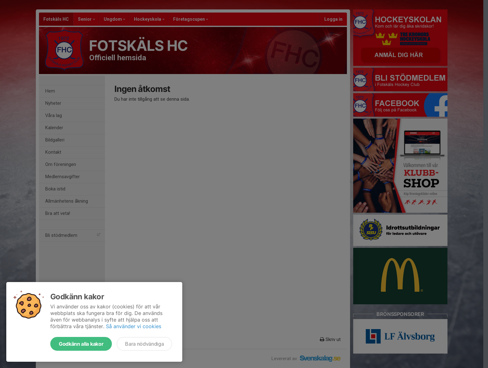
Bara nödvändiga (144, 344)
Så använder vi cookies (133, 326)
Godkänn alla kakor (81, 344)
